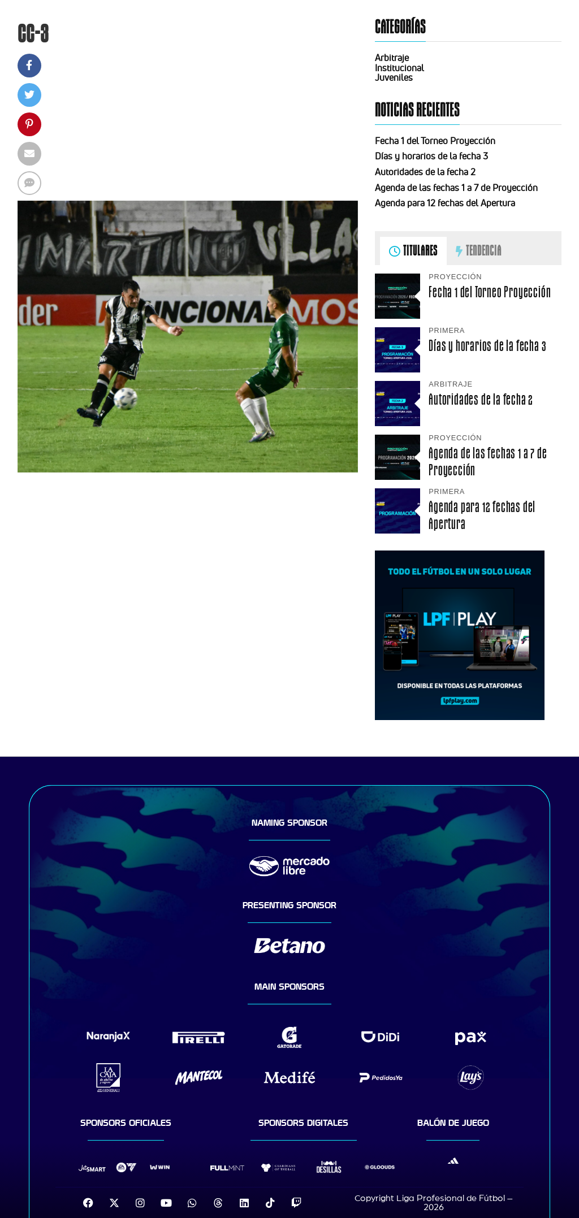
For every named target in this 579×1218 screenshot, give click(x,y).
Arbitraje (392, 57)
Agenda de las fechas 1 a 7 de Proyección (456, 187)
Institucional (399, 67)
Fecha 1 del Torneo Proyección (435, 140)
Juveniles (394, 77)
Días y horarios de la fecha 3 (431, 156)
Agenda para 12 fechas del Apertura (445, 203)
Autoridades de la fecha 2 (425, 171)
